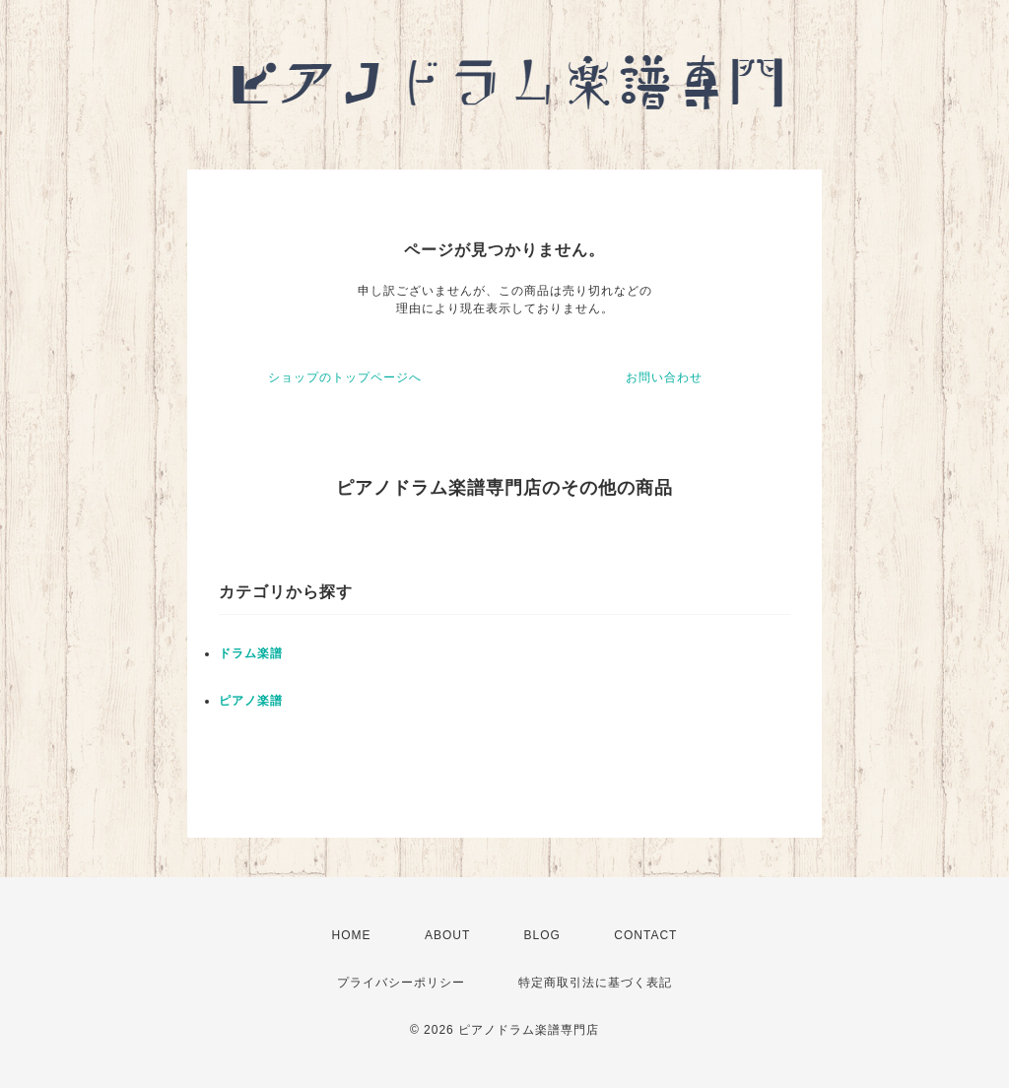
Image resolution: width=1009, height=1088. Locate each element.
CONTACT (645, 935)
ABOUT (447, 935)
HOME (351, 935)
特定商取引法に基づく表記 (595, 982)
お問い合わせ (664, 377)
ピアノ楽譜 (251, 701)
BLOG (542, 935)
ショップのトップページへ (345, 377)
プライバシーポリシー (401, 982)
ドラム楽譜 (251, 653)
